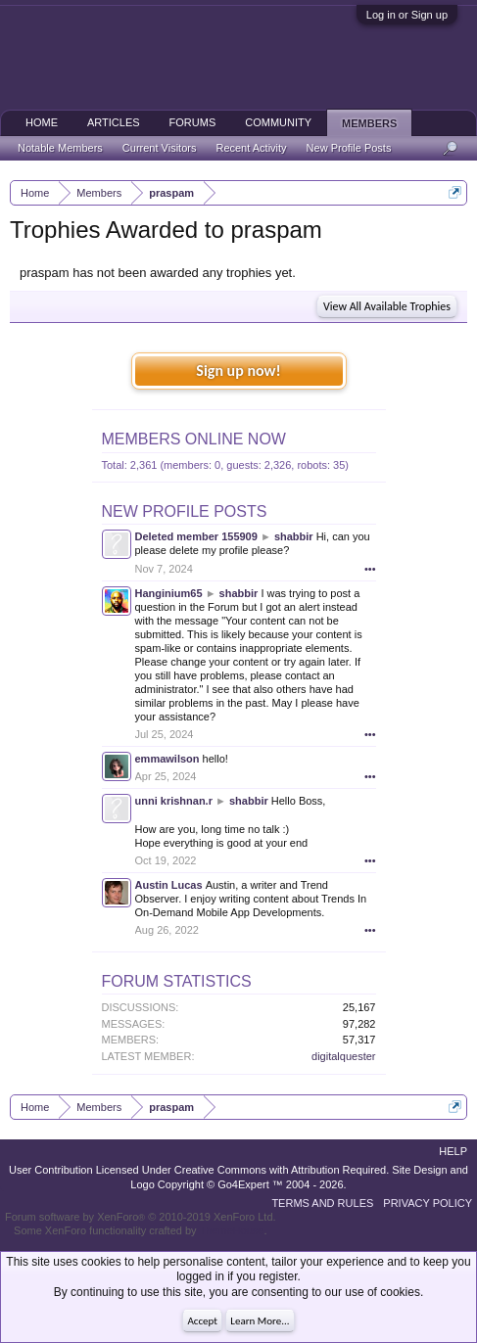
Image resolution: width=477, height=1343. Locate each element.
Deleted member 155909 (196, 536)
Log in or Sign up (407, 15)
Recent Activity (250, 148)
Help (453, 1151)
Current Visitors (159, 148)
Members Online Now (194, 439)
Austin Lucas (169, 885)
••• (370, 569)
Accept (202, 1321)
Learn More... (259, 1321)
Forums (192, 122)
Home (41, 122)
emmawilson (167, 758)
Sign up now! (238, 370)
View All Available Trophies (387, 306)
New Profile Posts (184, 511)
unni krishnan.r (174, 801)
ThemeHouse (231, 1230)
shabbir (293, 536)
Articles (113, 122)
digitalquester (343, 1056)
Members (369, 123)
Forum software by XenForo (140, 1217)
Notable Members (60, 148)
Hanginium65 (169, 593)
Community (278, 122)
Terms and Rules (322, 1203)
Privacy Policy (427, 1203)
